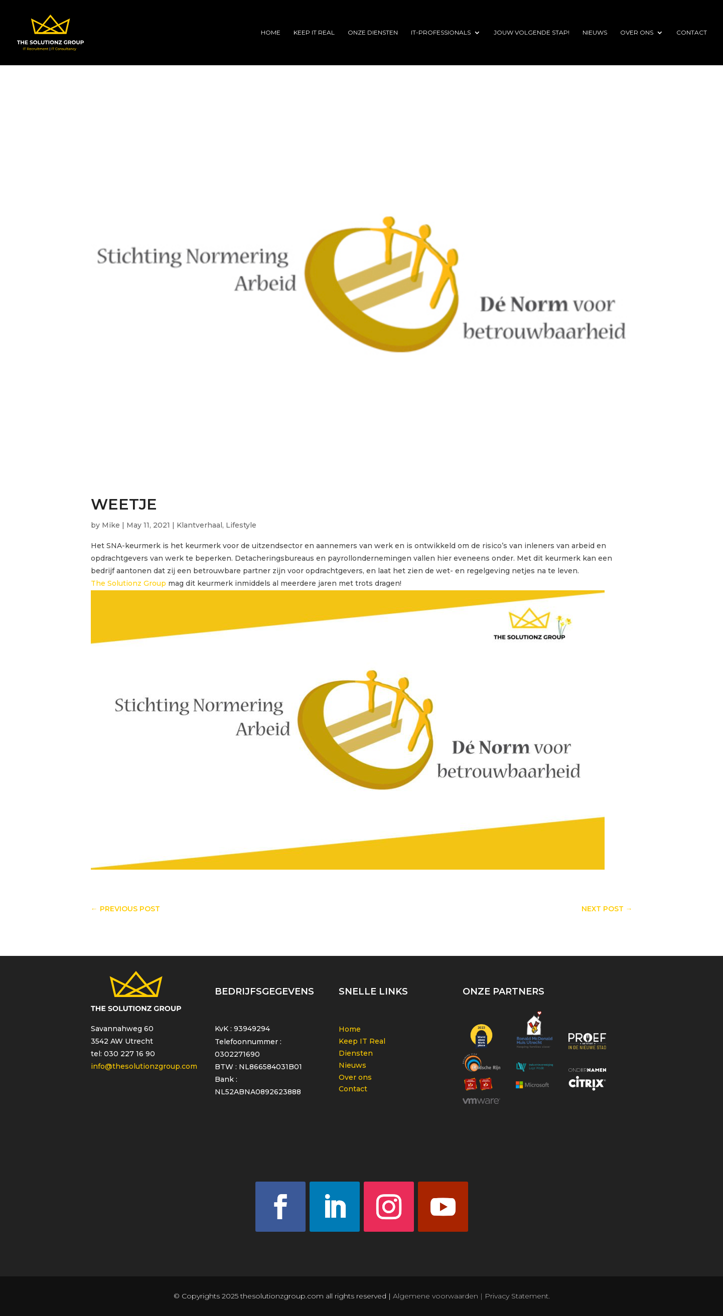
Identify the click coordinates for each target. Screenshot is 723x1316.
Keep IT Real (314, 32)
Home (270, 32)
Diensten (356, 1053)
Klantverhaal (199, 525)
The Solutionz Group (128, 583)
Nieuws (595, 32)
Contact (691, 32)
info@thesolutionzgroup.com (144, 1066)
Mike (111, 525)
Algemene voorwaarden (435, 1295)
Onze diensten (373, 32)
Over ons (636, 32)
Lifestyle (241, 525)
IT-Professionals (441, 32)
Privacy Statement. (517, 1295)
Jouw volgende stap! (531, 32)
